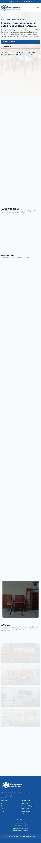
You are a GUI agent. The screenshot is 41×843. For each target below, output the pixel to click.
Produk (2, 811)
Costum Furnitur (25, 813)
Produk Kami (7, 46)
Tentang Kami (4, 805)
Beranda (3, 803)
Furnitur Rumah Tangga (27, 805)
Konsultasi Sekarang (9, 41)
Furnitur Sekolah (25, 803)
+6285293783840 (23, 828)
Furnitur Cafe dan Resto (27, 811)
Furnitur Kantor (25, 808)
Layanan (3, 808)
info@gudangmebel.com (22, 830)
